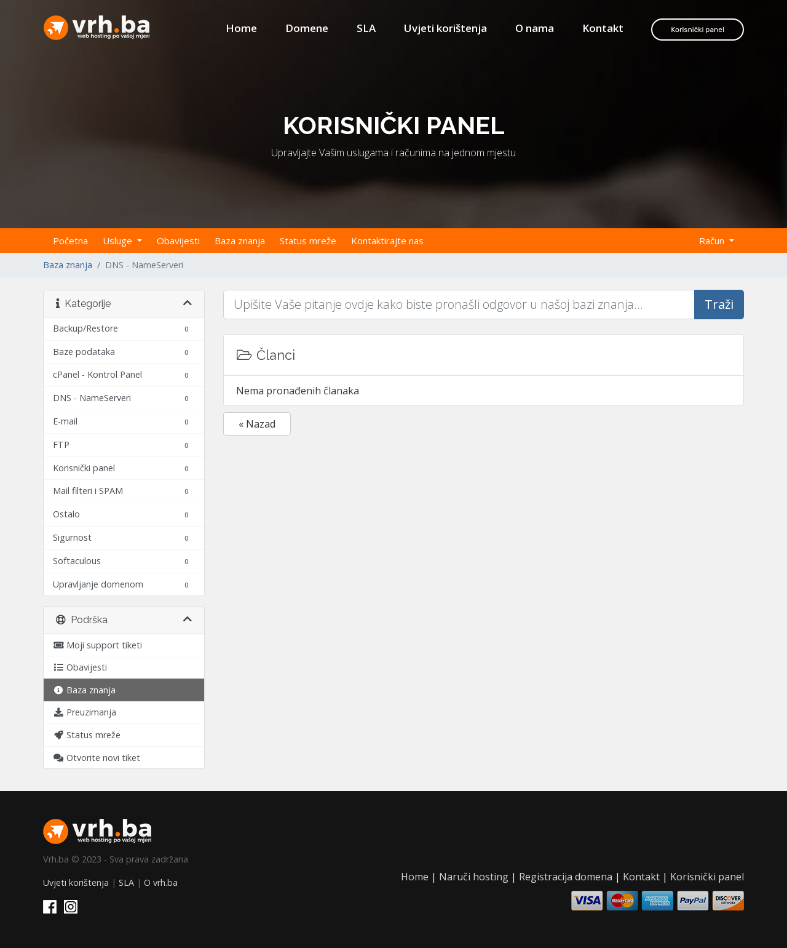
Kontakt (602, 28)
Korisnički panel (697, 29)
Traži (719, 304)
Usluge (119, 240)
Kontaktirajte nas (387, 240)
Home (241, 28)
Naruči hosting (473, 876)
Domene (306, 28)
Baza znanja (240, 240)
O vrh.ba (161, 882)
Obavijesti (178, 240)
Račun (713, 240)
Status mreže (308, 240)
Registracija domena (565, 876)
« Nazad (257, 424)
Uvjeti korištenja (445, 28)
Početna (70, 240)
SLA (366, 28)
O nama (534, 28)
